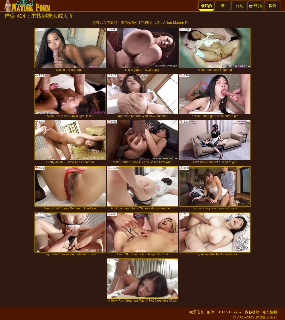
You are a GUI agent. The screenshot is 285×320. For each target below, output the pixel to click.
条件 (210, 312)
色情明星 (256, 6)
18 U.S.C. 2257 (229, 312)
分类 (239, 6)
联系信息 (196, 312)
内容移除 (252, 312)
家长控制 (270, 312)
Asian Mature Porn (178, 23)
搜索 (272, 6)
